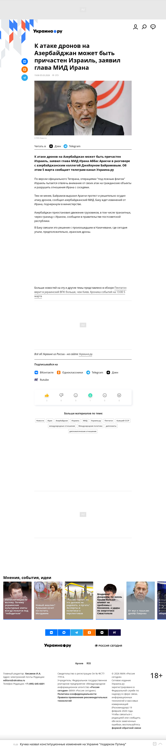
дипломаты (111, 426)
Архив (79, 663)
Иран (49, 420)
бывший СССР (123, 420)
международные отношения (62, 426)
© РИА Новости (40, 138)
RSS (89, 663)
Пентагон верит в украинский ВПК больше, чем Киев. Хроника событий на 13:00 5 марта (80, 292)
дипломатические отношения (82, 431)
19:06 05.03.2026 (42, 75)
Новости (40, 420)
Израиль (75, 420)
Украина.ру (85, 354)
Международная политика (90, 426)
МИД (85, 420)
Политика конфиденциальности (77, 693)
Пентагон (109, 420)
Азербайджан (62, 420)
